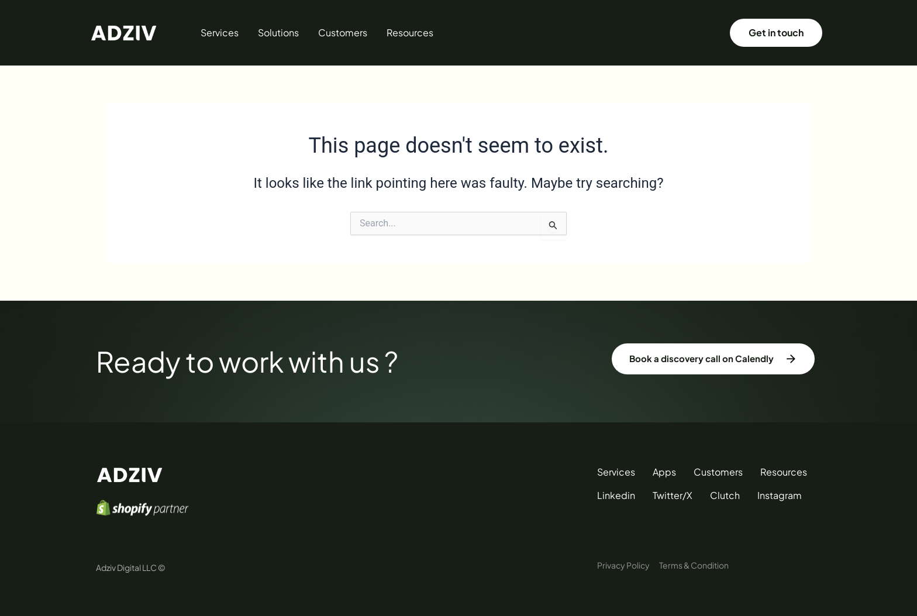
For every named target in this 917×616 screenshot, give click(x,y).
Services (220, 33)
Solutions (278, 33)
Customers (342, 33)
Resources (410, 33)
